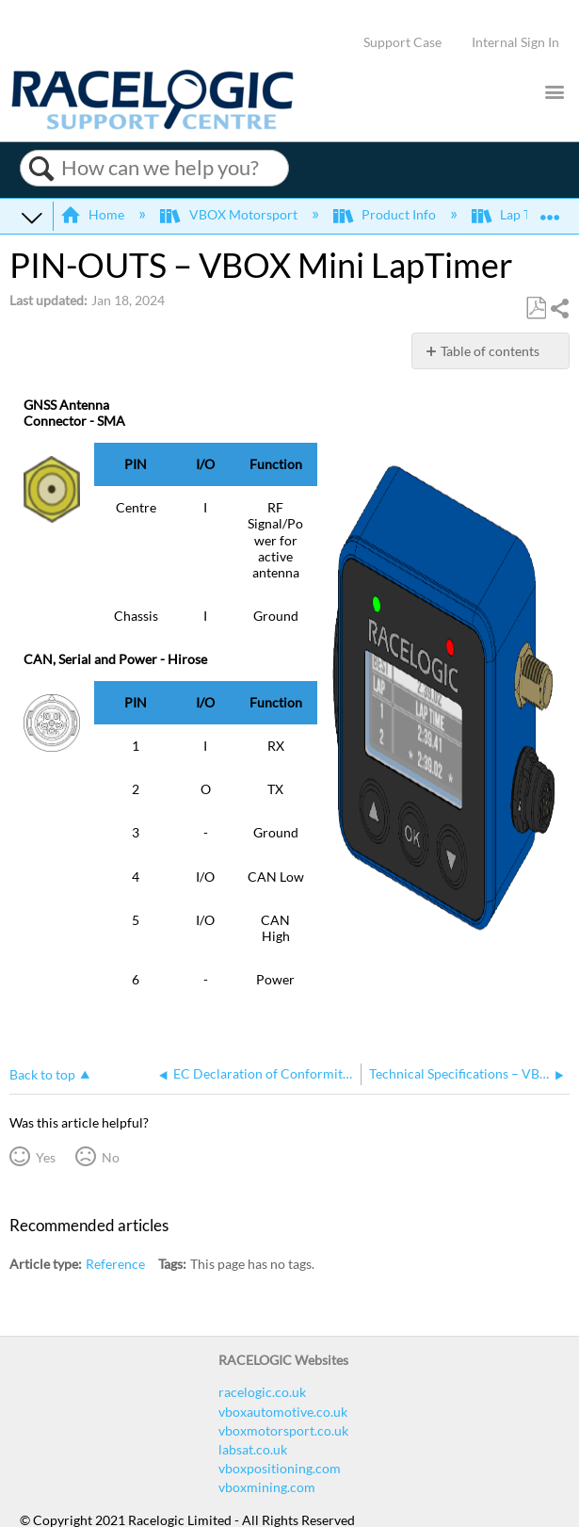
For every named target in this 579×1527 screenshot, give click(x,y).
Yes (46, 1157)
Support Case (402, 42)
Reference (115, 1264)
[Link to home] (152, 125)
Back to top (42, 1074)
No (111, 1157)
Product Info (386, 214)
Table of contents (490, 351)
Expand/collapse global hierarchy (32, 217)
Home (93, 214)
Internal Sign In (515, 42)
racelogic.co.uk (262, 1392)
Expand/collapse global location (549, 210)
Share (559, 308)
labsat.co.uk (252, 1449)
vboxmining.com (266, 1487)
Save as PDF (535, 308)
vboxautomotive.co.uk (282, 1412)
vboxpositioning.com (279, 1468)
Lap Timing (519, 214)
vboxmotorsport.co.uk (283, 1430)
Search (41, 169)
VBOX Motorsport (229, 214)
